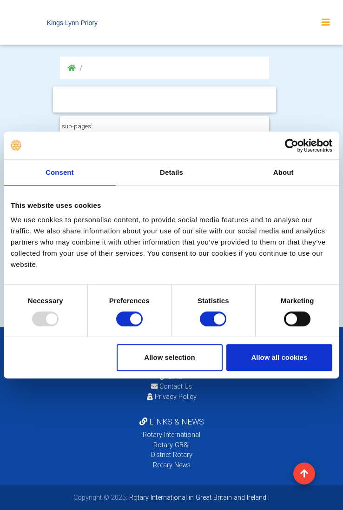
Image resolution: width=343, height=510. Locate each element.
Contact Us (171, 386)
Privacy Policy (172, 396)
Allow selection (169, 357)
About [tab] (283, 172)
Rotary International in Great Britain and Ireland (196, 497)
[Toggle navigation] (326, 22)
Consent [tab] (60, 172)
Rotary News (172, 465)
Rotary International (171, 435)
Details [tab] (171, 172)
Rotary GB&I (171, 445)
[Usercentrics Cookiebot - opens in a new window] (291, 145)
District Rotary (171, 454)
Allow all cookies (279, 357)
